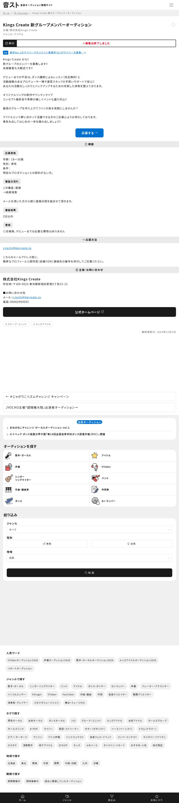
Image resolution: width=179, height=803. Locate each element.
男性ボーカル (15, 720)
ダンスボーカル (57, 720)
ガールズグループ (157, 720)
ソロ (73, 720)
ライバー (48, 728)
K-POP (34, 728)
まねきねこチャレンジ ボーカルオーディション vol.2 (40, 427)
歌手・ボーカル (16, 686)
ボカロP (63, 745)
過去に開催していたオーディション (63, 781)
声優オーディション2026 (57, 660)
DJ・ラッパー (118, 686)
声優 (133, 686)
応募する (90, 133)
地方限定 (158, 745)
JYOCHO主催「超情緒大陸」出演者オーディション (42, 407)
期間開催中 (14, 781)
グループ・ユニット (17, 324)
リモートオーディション (20, 668)
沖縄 (95, 763)
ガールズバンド (16, 728)
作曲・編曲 (86, 694)
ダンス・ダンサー (97, 686)
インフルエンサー (17, 694)
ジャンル (67, 800)
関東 (34, 763)
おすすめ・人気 (139, 745)
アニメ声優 (54, 737)
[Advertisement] (89, 363)
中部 (45, 763)
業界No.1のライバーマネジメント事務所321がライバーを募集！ (48, 52)
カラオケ (12, 745)
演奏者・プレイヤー (18, 702)
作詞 (100, 694)
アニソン (37, 737)
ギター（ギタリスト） (95, 728)
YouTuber (68, 694)
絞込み (112, 800)
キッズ (77, 745)
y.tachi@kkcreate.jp (17, 248)
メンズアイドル (43, 324)
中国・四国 (70, 763)
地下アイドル (46, 745)
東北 (23, 763)
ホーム (22, 800)
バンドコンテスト (75, 737)
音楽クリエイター (118, 694)
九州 (85, 763)
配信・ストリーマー (69, 728)
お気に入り (157, 800)
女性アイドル (135, 720)
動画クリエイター (142, 694)
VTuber (52, 694)
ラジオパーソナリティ (154, 737)
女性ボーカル (35, 720)
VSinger (37, 694)
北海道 (11, 763)
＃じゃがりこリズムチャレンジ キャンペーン (37, 396)
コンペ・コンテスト (127, 737)
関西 (56, 763)
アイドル (19, 34)
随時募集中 (32, 781)
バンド (64, 686)
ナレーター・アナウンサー (155, 686)
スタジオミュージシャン (46, 702)
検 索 (89, 572)
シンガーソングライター (42, 686)
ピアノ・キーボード (17, 737)
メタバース (92, 745)
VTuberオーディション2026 (23, 660)
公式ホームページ (89, 312)
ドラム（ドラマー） (148, 728)
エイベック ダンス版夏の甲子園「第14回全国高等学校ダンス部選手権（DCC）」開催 (57, 434)
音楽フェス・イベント (101, 737)
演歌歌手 (28, 745)
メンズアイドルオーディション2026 (137, 660)
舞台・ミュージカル (75, 702)
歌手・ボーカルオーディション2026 (95, 660)
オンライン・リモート (114, 745)
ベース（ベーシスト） (122, 728)
